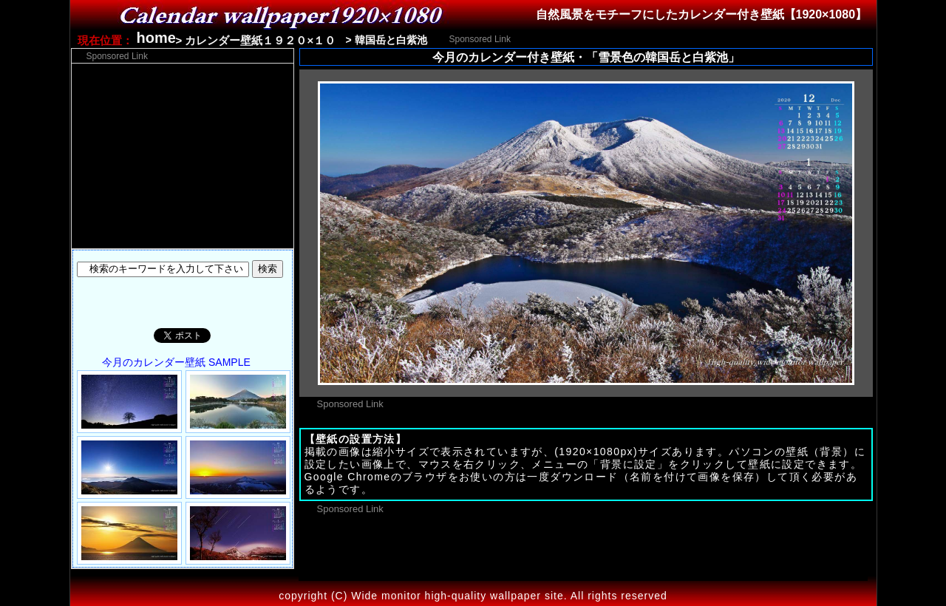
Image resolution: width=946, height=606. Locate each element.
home (156, 38)
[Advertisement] (689, 38)
